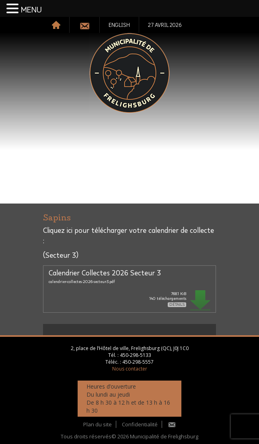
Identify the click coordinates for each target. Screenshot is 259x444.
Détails (177, 305)
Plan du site (97, 424)
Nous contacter (129, 368)
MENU (31, 10)
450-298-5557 (138, 361)
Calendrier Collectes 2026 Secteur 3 (105, 273)
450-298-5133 (135, 355)
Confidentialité (140, 424)
